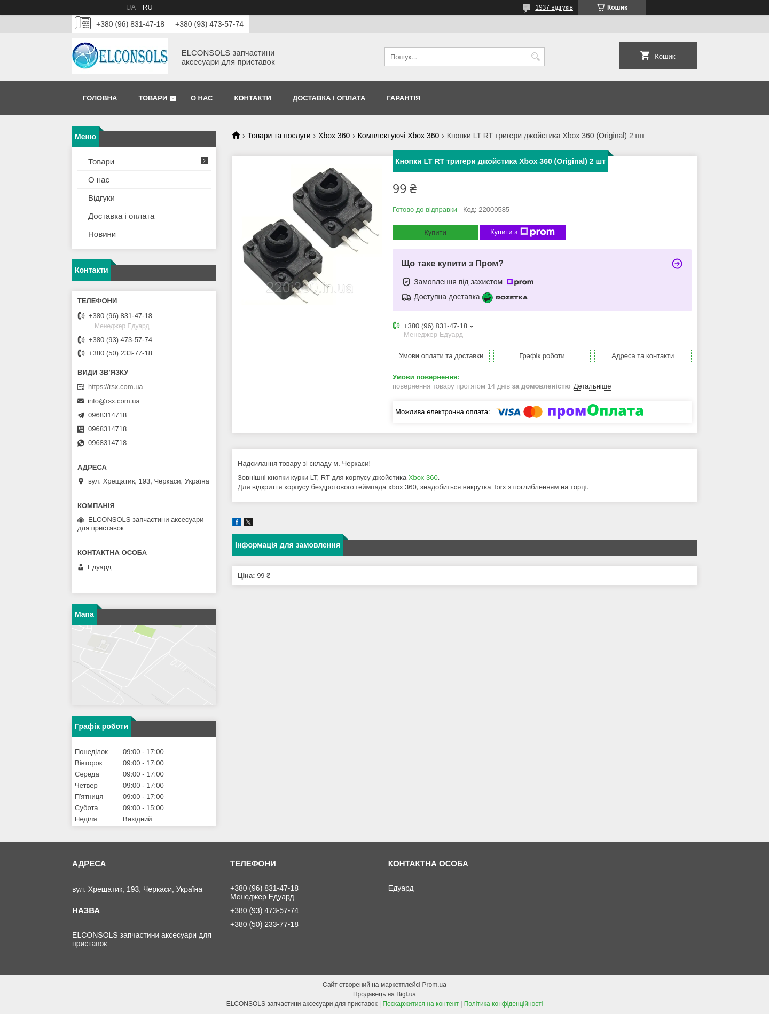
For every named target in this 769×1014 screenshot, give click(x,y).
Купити (435, 232)
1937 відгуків (554, 7)
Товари (152, 98)
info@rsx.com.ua (114, 401)
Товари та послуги (278, 135)
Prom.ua (434, 984)
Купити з (522, 232)
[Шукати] (535, 56)
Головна (100, 98)
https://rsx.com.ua (115, 387)
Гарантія (403, 98)
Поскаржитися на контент (420, 1004)
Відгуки (101, 197)
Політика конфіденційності (503, 1004)
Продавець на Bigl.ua (384, 994)
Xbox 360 (334, 135)
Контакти (252, 98)
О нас (202, 98)
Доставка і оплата (329, 98)
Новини (102, 234)
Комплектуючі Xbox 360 (399, 135)
